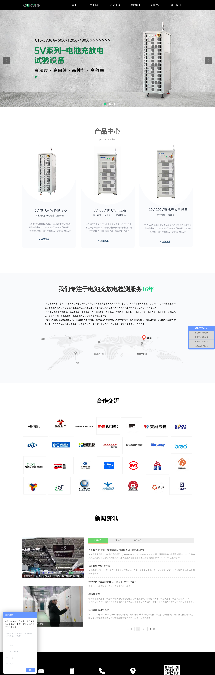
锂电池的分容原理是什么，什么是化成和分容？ (112, 582)
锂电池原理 (94, 594)
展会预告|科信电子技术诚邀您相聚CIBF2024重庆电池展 (116, 550)
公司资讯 (138, 540)
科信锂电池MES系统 (98, 610)
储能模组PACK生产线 (99, 566)
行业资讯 (118, 540)
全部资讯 (98, 540)
